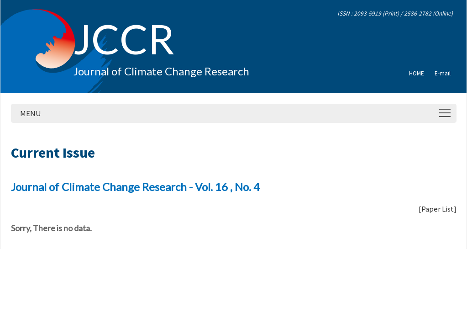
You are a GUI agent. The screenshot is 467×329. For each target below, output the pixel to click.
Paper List (437, 208)
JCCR (123, 38)
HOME (416, 73)
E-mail (443, 73)
